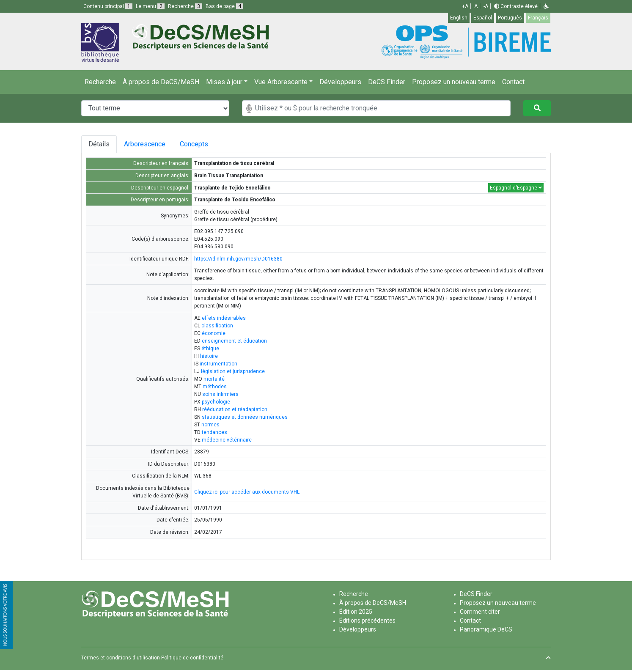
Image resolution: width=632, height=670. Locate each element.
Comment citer (480, 611)
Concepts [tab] (197, 144)
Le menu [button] (150, 6)
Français (538, 18)
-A (486, 6)
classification (217, 326)
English (458, 18)
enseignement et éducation (234, 341)
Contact (513, 82)
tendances (214, 432)
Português (510, 18)
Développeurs (340, 82)
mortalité (214, 379)
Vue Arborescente (281, 82)
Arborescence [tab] (144, 144)
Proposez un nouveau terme (453, 82)
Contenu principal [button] (107, 6)
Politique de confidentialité (192, 658)
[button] (546, 6)
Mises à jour (224, 82)
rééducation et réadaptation (234, 409)
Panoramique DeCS (486, 629)
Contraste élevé (516, 6)
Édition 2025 (355, 611)
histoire (209, 356)
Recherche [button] (185, 6)
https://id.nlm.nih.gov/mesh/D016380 (238, 259)
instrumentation (218, 364)
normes (210, 425)
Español (482, 18)
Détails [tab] (99, 144)
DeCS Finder (386, 82)
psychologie (216, 402)
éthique (210, 348)
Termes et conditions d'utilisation (120, 658)
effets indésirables (224, 318)
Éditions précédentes (367, 620)
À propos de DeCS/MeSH (161, 82)
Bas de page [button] (224, 6)
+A (465, 6)
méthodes (215, 387)
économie (213, 333)
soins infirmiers (220, 394)
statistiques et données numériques (245, 417)
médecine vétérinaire (227, 440)
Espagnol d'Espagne (516, 188)
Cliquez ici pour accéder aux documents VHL (247, 492)
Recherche (100, 82)
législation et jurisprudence (233, 371)
